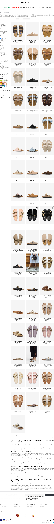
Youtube (41, 507)
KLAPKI (2, 37)
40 (0, 75)
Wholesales (42, 508)
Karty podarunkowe (17, 506)
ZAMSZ (2, 69)
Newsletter (15, 507)
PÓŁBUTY (2, 48)
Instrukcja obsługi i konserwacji (18, 508)
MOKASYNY (3, 42)
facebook (53, 520)
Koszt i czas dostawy (30, 508)
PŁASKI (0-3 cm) (3, 91)
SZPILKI (2, 55)
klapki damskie (22, 472)
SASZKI (2, 51)
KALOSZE (2, 34)
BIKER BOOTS (3, 26)
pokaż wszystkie (51, 18)
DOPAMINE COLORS (4, 61)
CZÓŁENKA (3, 32)
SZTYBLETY (3, 56)
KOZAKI (2, 40)
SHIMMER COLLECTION (5, 67)
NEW (2, 44)
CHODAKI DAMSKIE (4, 31)
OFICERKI (2, 46)
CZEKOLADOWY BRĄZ (4, 60)
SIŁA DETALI (3, 68)
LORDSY (2, 41)
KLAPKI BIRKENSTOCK (4, 38)
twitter (48, 520)
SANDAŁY (2, 49)
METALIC (2, 63)
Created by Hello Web (50, 522)
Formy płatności (29, 507)
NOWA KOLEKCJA (4, 45)
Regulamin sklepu (3, 506)
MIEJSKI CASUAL (3, 65)
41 (2, 75)
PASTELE (2, 66)
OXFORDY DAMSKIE (4, 47)
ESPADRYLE (3, 33)
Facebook (42, 506)
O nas (1, 508)
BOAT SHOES (3, 27)
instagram (51, 520)
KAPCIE (2, 35)
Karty (1, 511)
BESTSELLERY (38, 7)
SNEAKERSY (3, 52)
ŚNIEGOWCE (3, 53)
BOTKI (2, 28)
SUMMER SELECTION (4, 54)
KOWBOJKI (3, 39)
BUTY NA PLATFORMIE (4, 30)
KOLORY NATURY (4, 62)
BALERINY (2, 24)
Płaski (2, 95)
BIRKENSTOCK (3, 98)
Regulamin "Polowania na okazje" (5, 507)
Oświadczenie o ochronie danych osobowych (31, 499)
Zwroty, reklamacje (30, 506)
